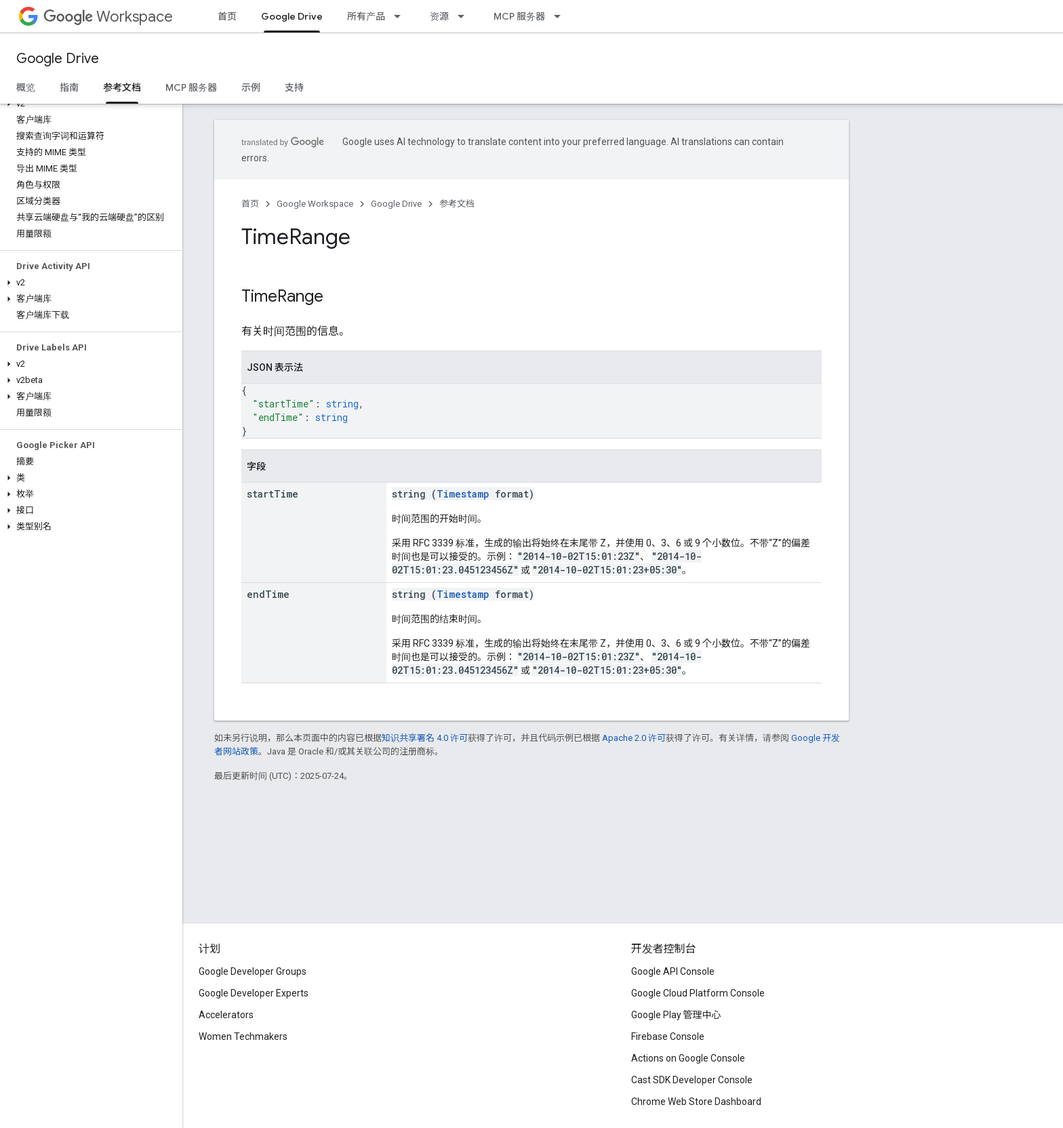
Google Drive (57, 58)
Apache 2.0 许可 (634, 738)
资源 (439, 16)
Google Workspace (315, 204)
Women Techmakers (243, 1036)
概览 (25, 87)
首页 (227, 16)
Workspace (108, 16)
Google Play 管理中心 (676, 1014)
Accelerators (226, 1014)
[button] (88, 104)
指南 (69, 87)
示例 (250, 87)
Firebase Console (667, 1036)
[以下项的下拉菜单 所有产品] (401, 16)
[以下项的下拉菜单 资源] (465, 16)
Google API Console (673, 971)
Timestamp (463, 493)
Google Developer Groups (252, 971)
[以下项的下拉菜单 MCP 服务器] (561, 16)
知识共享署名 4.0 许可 (425, 738)
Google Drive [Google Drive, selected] (292, 16)
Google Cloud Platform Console (698, 993)
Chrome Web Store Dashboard (696, 1101)
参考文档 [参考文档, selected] (122, 87)
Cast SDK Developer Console (692, 1079)
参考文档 (457, 204)
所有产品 (366, 16)
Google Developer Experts (253, 993)
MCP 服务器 (519, 16)
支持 (294, 87)
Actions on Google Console (688, 1058)
